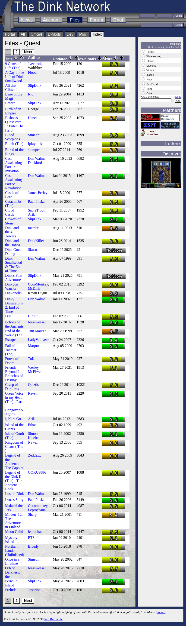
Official (36, 34)
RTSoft (33, 538)
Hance (33, 118)
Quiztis (33, 385)
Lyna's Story (14, 500)
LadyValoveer (38, 340)
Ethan (32, 425)
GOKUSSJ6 (37, 472)
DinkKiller (36, 241)
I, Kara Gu (13, 419)
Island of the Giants (14, 427)
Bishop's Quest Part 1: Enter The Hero (14, 124)
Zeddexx (34, 455)
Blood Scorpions (12, 137)
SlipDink (34, 85)
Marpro (33, 346)
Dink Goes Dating (13, 252)
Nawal (33, 442)
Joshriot (34, 590)
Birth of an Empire (13, 111)
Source (161, 612)
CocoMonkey (38, 284)
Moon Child (14, 532)
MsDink (34, 288)
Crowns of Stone (13, 221)
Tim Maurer (37, 331)
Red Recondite (53, 619)
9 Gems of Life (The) (13, 66)
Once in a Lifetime (12, 561)
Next (28, 52)
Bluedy (33, 546)
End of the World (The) (14, 333)
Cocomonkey (37, 506)
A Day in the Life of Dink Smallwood (14, 77)
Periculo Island (11, 583)
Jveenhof (34, 64)
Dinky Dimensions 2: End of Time (14, 305)
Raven (33, 393)
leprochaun (36, 532)
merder (33, 228)
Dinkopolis (13, 293)
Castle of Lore (11, 195)
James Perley (37, 193)
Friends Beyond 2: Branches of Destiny (14, 373)
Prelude (10, 590)
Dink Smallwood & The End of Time (13, 264)
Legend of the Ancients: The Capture (14, 461)
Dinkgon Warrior (11, 286)
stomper (34, 150)
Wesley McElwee (35, 369)
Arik (31, 214)
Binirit (33, 316)
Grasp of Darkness (12, 387)
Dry (8, 316)
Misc (83, 34)
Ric (30, 94)
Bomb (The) (14, 144)
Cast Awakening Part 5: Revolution (13, 182)
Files (74, 19)
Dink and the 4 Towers (12, 232)
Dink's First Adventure (13, 277)
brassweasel (37, 322)
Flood (32, 72)
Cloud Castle (9, 212)
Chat (118, 19)
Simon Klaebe (33, 436)
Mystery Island (11, 540)
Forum (96, 19)
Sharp (32, 514)
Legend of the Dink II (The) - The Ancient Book (13, 480)
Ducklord (35, 163)
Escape (10, 340)
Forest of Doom (11, 361)
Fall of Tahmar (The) (10, 350)
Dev (70, 34)
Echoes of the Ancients (14, 324)
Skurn (32, 250)
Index (97, 34)
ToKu (32, 359)
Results (177, 96)
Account (51, 19)
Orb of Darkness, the (12, 572)
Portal (10, 34)
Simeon (33, 135)
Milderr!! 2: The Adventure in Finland (14, 520)
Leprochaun (37, 510)
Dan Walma (36, 158)
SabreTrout (36, 210)
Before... (11, 103)
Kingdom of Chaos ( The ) (14, 446)
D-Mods (54, 34)
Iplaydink (35, 144)
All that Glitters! (11, 87)
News (27, 19)
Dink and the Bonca (12, 243)
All (23, 34)
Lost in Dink (14, 494)
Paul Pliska (36, 201)
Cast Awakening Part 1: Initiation (13, 164)
